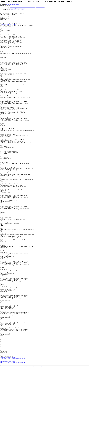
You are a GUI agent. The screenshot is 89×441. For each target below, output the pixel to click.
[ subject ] (19, 9)
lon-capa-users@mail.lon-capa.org (12, 4)
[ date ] (12, 9)
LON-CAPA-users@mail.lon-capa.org (8, 426)
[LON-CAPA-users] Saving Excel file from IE (16, 8)
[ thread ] (15, 9)
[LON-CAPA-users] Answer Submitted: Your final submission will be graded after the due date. (27, 7)
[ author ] (22, 9)
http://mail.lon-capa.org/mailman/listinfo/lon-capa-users (13, 427)
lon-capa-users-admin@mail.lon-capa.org (11, 24)
